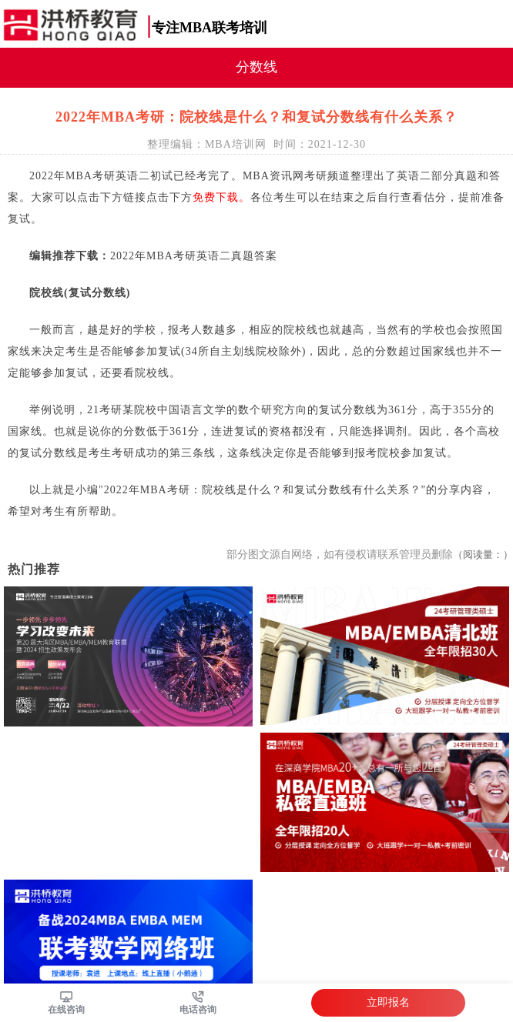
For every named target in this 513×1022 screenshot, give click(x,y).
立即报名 (388, 1002)
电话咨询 (197, 1009)
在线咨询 (66, 1009)
